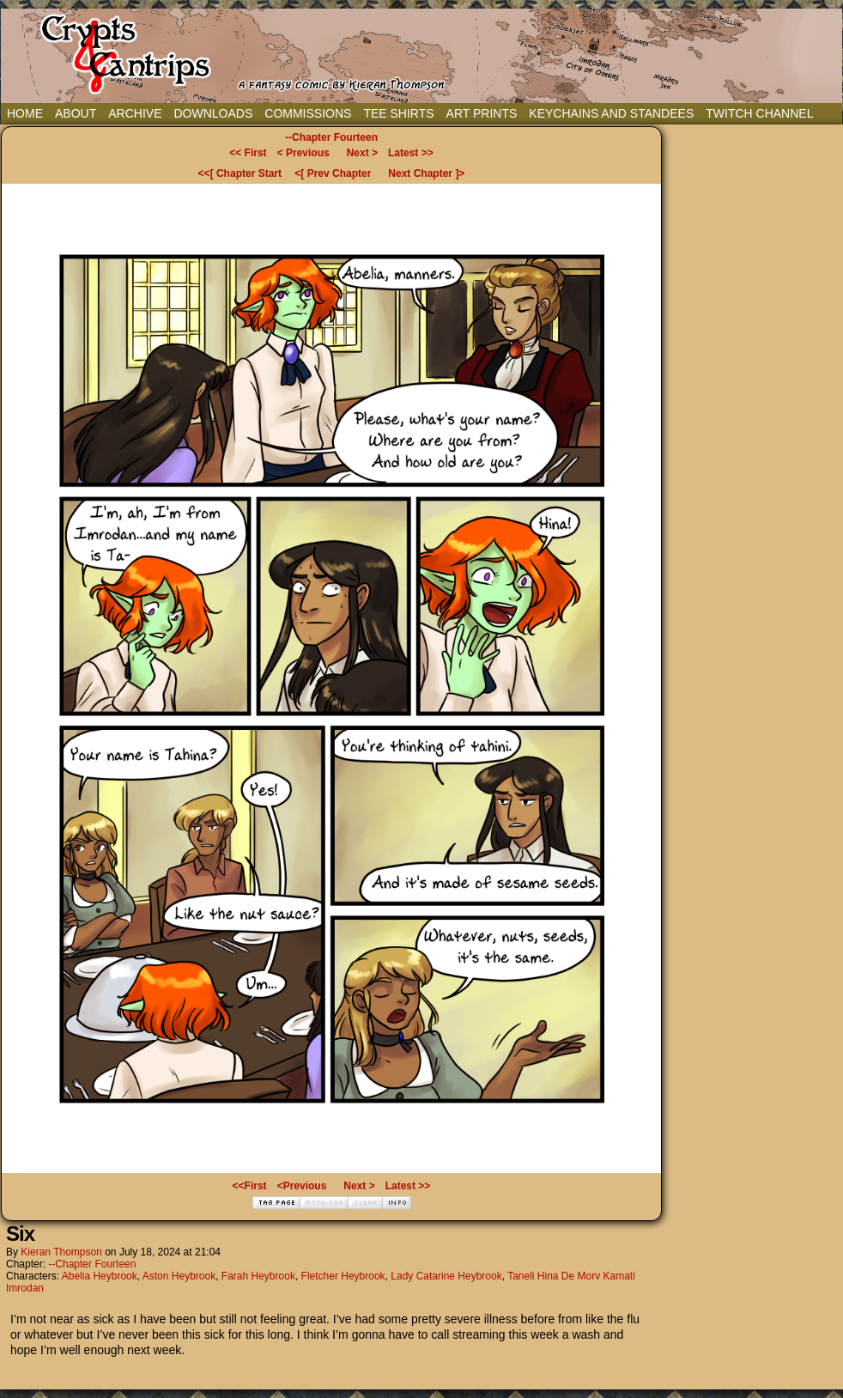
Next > (362, 153)
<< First (247, 153)
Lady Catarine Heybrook (446, 1276)
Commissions (307, 113)
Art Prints (482, 113)
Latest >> (411, 153)
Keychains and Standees (611, 113)
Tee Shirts (398, 113)
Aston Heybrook (179, 1276)
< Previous (303, 153)
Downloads (212, 113)
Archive (134, 113)
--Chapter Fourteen (331, 137)
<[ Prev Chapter (332, 173)
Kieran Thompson (61, 1252)
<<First (250, 1186)
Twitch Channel (759, 113)
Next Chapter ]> (426, 173)
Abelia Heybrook (99, 1276)
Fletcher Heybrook (343, 1276)
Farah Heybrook (258, 1276)
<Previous (302, 1186)
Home (25, 113)
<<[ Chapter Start (240, 173)
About (75, 113)
